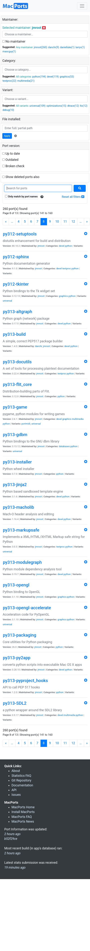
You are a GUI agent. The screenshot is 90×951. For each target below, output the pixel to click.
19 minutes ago (15, 867)
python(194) (39, 76)
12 (73, 221)
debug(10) (8, 109)
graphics (63, 296)
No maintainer (13, 41)
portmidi (26, 423)
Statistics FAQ (21, 775)
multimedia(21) (25, 80)
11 (65, 221)
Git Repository (21, 780)
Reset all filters (73, 196)
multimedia (78, 419)
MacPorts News (23, 821)
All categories (23, 76)
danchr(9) (53, 47)
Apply (7, 135)
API (14, 790)
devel (61, 245)
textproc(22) (9, 80)
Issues (16, 795)
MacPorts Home (23, 807)
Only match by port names (21, 196)
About (16, 771)
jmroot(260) (40, 47)
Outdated (10, 160)
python (68, 245)
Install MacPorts (23, 812)
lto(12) (83, 105)
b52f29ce (10, 839)
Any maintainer (24, 47)
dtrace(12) (73, 105)
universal (7, 300)
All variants (22, 105)
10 (57, 221)
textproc (66, 268)
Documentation (22, 785)
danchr (38, 346)
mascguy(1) (9, 51)
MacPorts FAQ (22, 817)
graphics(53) (67, 76)
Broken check (13, 166)
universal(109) (37, 105)
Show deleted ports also (20, 177)
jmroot (41, 245)
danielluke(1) (67, 47)
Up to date (11, 153)
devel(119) (53, 76)
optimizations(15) (56, 105)
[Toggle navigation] (82, 6)
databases (64, 446)
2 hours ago (12, 853)
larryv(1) (80, 47)
